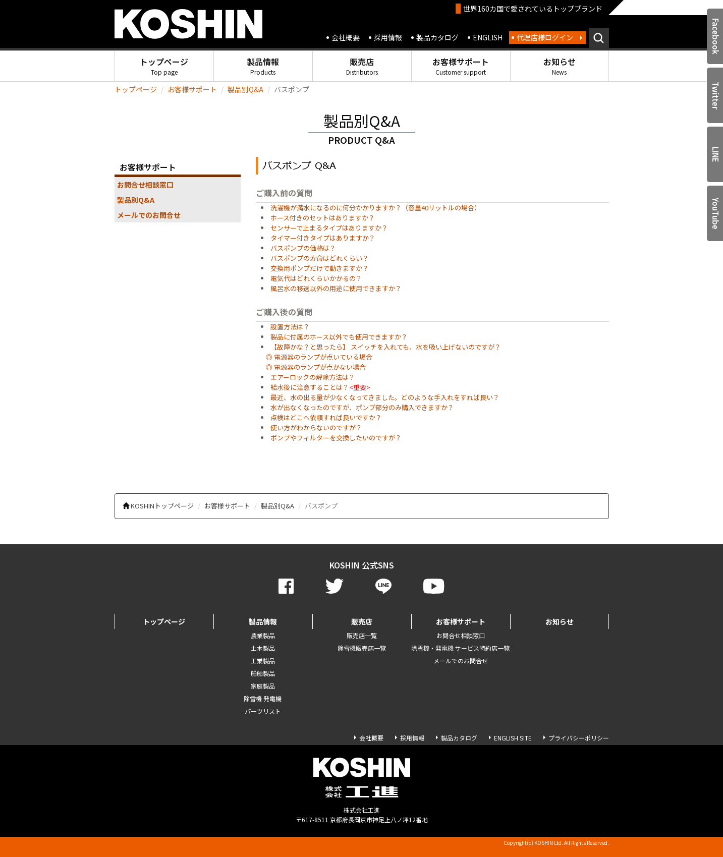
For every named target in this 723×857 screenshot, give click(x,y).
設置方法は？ (290, 326)
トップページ (164, 65)
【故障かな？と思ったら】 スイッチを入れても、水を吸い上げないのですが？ (385, 347)
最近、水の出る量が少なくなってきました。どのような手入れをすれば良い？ (384, 397)
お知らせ (559, 65)
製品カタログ (437, 37)
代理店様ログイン (545, 37)
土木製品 (263, 648)
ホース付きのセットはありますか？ (322, 217)
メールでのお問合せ (149, 215)
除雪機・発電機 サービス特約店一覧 (460, 648)
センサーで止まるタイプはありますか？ (329, 228)
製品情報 (263, 65)
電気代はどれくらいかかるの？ (316, 278)
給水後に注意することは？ (309, 387)
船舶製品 (263, 673)
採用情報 (388, 37)
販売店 (362, 65)
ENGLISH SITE (513, 737)
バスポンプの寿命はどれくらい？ (319, 258)
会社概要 (345, 37)
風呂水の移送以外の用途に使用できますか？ (336, 288)
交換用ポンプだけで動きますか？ (319, 268)
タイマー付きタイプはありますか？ (322, 238)
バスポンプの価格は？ (303, 248)
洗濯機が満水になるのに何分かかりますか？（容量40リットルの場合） (375, 207)
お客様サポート (460, 65)
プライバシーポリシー (578, 737)
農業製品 (263, 635)
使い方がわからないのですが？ (316, 427)
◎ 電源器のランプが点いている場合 (319, 357)
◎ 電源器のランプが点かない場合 (316, 367)
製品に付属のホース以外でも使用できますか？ (339, 336)
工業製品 (263, 660)
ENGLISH (488, 37)
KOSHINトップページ (162, 505)
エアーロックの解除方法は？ (312, 377)
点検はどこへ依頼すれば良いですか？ (326, 417)
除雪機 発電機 (263, 698)
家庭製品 (263, 685)
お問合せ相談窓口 (145, 185)
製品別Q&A (245, 89)
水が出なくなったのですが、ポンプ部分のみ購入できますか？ (362, 407)
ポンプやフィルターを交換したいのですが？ (336, 437)
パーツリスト (263, 711)
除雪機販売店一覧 (362, 648)
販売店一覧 (362, 635)
